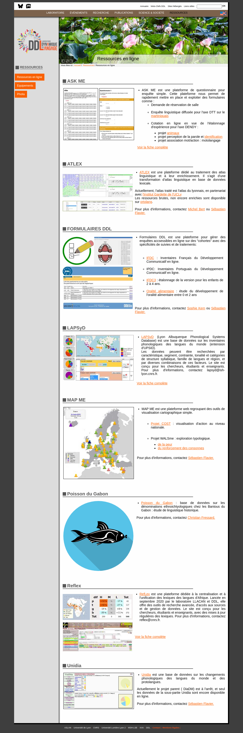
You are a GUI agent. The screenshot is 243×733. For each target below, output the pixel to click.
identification (213, 137)
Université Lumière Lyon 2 (114, 728)
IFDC (150, 258)
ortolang (146, 202)
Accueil (77, 65)
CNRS (96, 728)
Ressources (88, 65)
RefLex (145, 594)
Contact (156, 728)
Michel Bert (196, 209)
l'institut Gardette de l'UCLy (162, 194)
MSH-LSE (132, 728)
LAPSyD (147, 337)
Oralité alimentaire (160, 291)
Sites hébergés (174, 6)
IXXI (142, 728)
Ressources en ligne (29, 77)
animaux (173, 133)
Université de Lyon (82, 728)
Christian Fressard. (201, 517)
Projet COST (161, 423)
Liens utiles (189, 6)
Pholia (21, 94)
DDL (148, 728)
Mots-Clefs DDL (158, 6)
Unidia (146, 674)
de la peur (165, 444)
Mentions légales (171, 728)
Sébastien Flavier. (201, 458)
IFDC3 (151, 280)
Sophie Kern (196, 308)
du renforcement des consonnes (181, 448)
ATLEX (145, 172)
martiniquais (160, 116)
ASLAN (67, 728)
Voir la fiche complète (152, 147)
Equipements (25, 85)
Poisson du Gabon (157, 503)
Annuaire (144, 6)
